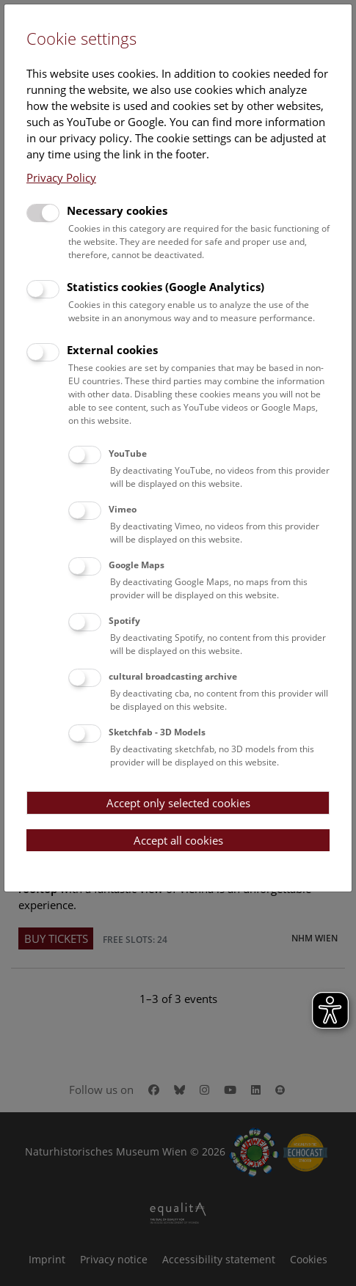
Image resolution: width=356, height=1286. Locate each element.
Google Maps (136, 565)
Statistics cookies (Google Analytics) (165, 286)
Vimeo (123, 509)
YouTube (128, 453)
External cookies (112, 349)
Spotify (124, 620)
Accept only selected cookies (178, 803)
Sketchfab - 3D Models (157, 732)
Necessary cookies (117, 210)
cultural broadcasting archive (173, 676)
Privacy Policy (61, 177)
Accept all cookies (178, 840)
